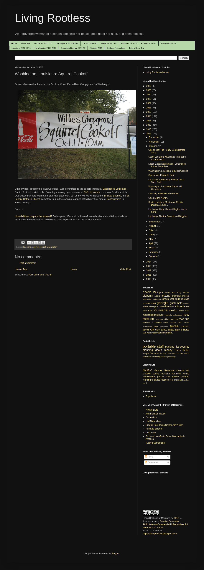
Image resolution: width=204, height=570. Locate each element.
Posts (149, 456)
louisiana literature (171, 373)
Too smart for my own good (163, 353)
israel (151, 306)
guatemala (176, 303)
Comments (151, 462)
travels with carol (151, 329)
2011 (149, 275)
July (151, 230)
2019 (149, 116)
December (154, 137)
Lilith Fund (151, 432)
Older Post (125, 269)
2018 (149, 120)
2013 (149, 266)
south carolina (169, 322)
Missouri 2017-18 (129, 43)
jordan (162, 306)
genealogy (171, 357)
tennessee (164, 327)
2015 (149, 133)
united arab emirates (178, 329)
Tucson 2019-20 (90, 43)
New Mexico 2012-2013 (45, 48)
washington (52, 247)
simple (146, 353)
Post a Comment (27, 263)
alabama (148, 295)
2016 (149, 129)
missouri (159, 314)
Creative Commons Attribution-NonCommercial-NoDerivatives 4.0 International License (165, 524)
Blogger (115, 553)
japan (156, 306)
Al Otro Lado (152, 410)
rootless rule (148, 356)
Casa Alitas (151, 417)
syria (156, 327)
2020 (149, 112)
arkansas (176, 296)
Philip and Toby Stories (177, 292)
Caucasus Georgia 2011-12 (72, 48)
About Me (25, 43)
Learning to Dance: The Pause (163, 193)
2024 (149, 94)
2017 (149, 125)
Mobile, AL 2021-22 (42, 43)
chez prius (175, 299)
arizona (166, 295)
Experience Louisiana (114, 188)
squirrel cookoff (39, 247)
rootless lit (148, 322)
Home (14, 43)
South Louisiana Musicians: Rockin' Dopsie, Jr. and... (165, 203)
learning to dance (151, 380)
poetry (156, 373)
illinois (145, 306)
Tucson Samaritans (155, 443)
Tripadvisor (151, 396)
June (151, 234)
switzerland (147, 327)
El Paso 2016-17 (148, 43)
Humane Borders (154, 428)
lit (172, 380)
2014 (149, 261)
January (153, 256)
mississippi (148, 315)
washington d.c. (165, 332)
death (158, 349)
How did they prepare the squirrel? (33, 216)
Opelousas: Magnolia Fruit (161, 175)
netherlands (177, 315)
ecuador (146, 303)
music (147, 370)
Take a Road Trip (136, 48)
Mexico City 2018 (109, 43)
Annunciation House (155, 413)
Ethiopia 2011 (96, 48)
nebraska (168, 315)
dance (158, 370)
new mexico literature (177, 376)
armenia (185, 296)
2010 (149, 279)
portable (149, 346)
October (153, 146)
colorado (185, 299)
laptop (186, 350)
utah (144, 333)
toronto (185, 326)
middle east (184, 311)
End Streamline (153, 421)
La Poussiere (114, 199)
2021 (149, 107)
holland (186, 303)
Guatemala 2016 (168, 43)
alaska (157, 296)
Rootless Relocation (115, 48)
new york (159, 319)
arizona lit (178, 380)
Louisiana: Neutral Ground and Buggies (167, 216)
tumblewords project (153, 376)
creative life (183, 370)
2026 (149, 86)
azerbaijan (147, 299)
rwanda (158, 322)
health (178, 350)
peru (176, 319)
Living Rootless (52, 18)
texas (174, 326)
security (184, 346)
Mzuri (176, 518)
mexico (173, 310)
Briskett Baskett (112, 195)
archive (164, 357)
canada (165, 299)
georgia (163, 303)
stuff (160, 346)
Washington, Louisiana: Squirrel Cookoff (168, 171)
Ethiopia (158, 292)
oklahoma (168, 319)
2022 (149, 103)
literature (169, 370)
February (153, 252)
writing (186, 373)
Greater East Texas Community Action (164, 425)
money (168, 349)
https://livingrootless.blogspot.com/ (160, 533)
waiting (157, 356)
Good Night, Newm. (158, 198)
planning (148, 349)
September (154, 221)
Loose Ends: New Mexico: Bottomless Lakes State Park (167, 165)
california (157, 299)
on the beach (183, 353)
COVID (147, 292)
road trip (184, 319)
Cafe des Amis (92, 192)
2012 (149, 270)
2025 (149, 90)
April (151, 243)
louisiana (27, 247)
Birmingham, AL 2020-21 (67, 43)
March (152, 247)
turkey (164, 329)
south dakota (183, 322)
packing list (172, 346)
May (151, 239)
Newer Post (21, 269)
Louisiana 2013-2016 (21, 48)
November (154, 142)
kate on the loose (173, 306)
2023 (149, 99)
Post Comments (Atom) (40, 274)
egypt (153, 303)
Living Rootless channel (157, 72)
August (153, 226)
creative (147, 373)
